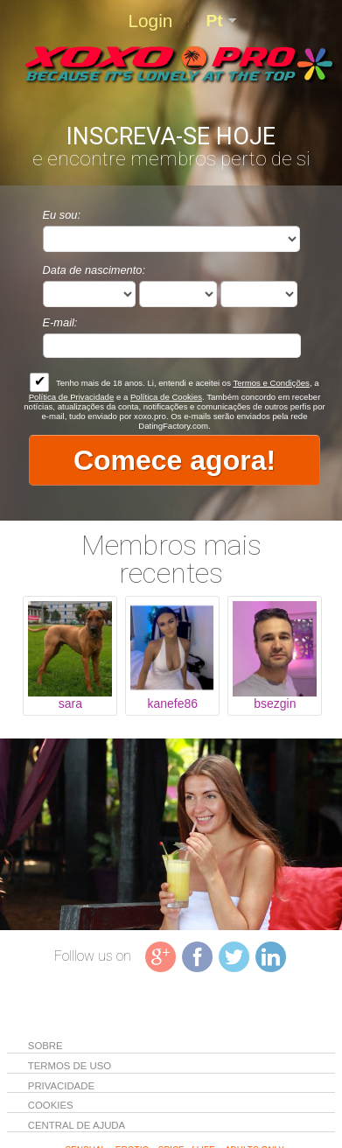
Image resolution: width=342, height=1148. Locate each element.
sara (70, 703)
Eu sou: (61, 214)
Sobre (47, 1045)
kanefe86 (173, 703)
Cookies (50, 1105)
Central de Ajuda (76, 1125)
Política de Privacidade (72, 397)
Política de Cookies (166, 397)
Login (150, 20)
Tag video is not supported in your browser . (171, 834)
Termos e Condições (271, 383)
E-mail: (60, 322)
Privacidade (62, 1086)
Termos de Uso (71, 1065)
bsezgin (275, 703)
